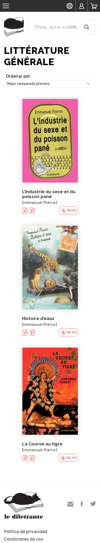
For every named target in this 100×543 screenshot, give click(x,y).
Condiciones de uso (23, 539)
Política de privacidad (25, 531)
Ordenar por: (18, 76)
